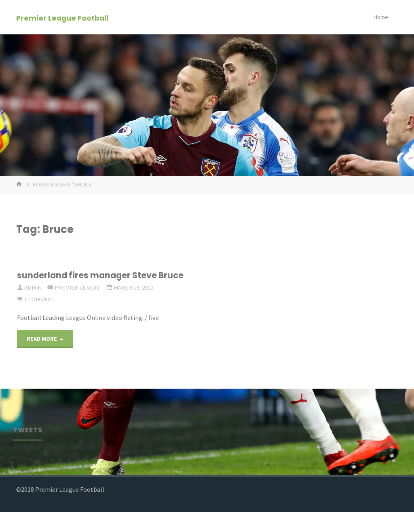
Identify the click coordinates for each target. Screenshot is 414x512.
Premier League (77, 287)
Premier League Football (62, 18)
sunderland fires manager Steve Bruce (100, 275)
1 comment (39, 299)
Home (380, 17)
